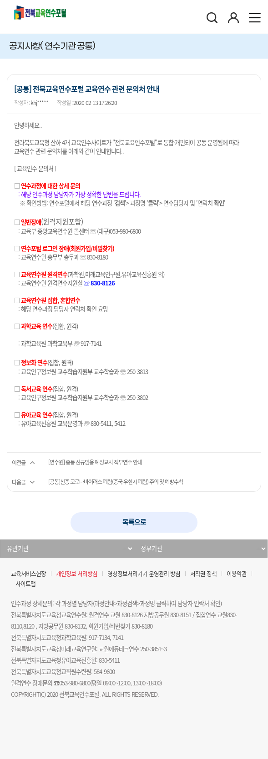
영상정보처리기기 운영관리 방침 (143, 573)
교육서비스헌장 (28, 573)
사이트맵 (25, 583)
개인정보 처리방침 (76, 573)
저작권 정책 (203, 573)
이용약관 (237, 573)
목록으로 (134, 522)
